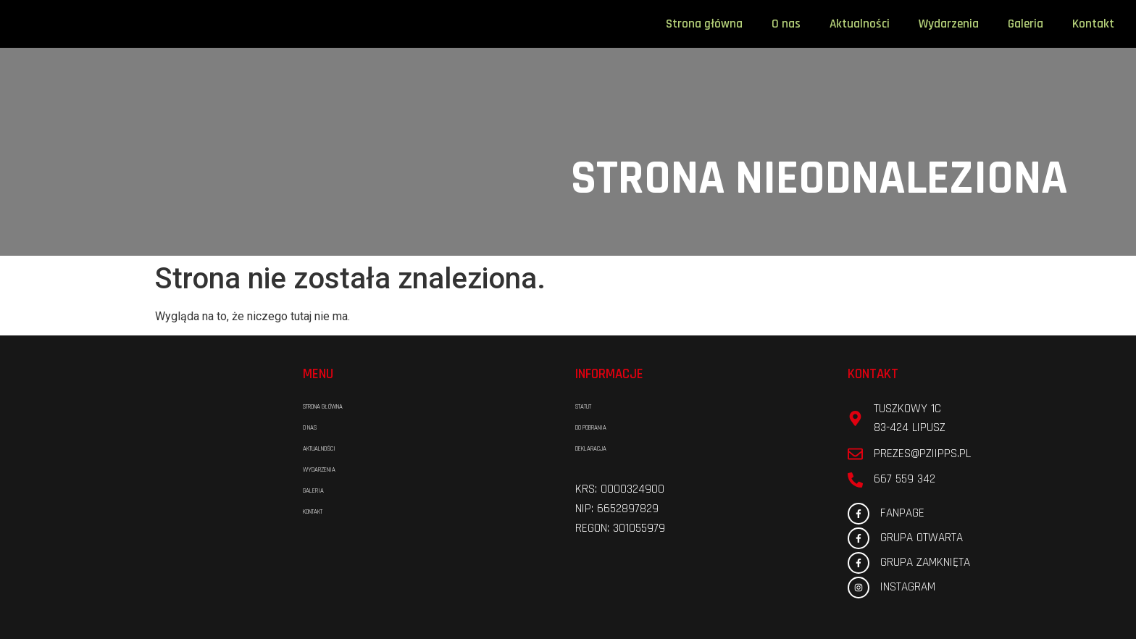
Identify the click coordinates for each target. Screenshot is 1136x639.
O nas (786, 24)
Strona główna (704, 24)
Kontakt (1093, 24)
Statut (592, 407)
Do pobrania (607, 428)
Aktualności (860, 24)
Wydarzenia (949, 24)
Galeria (1025, 24)
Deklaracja (606, 449)
